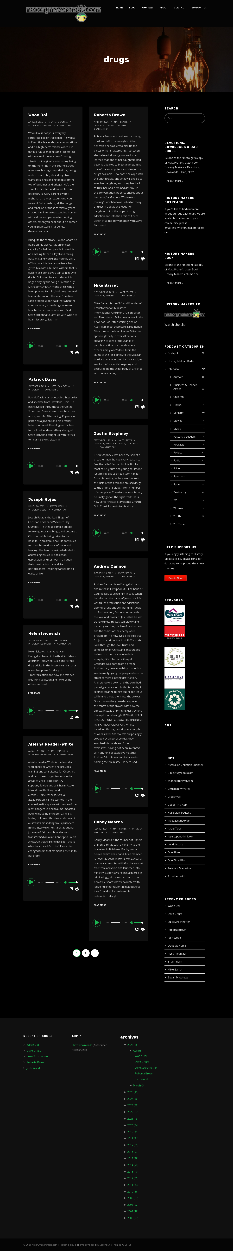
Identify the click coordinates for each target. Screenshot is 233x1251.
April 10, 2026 (101, 122)
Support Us (199, 7)
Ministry (178, 413)
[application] (53, 346)
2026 (132, 1045)
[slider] (73, 348)
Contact (180, 7)
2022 (132, 1112)
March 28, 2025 (36, 506)
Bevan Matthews (178, 977)
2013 (132, 1171)
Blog (132, 7)
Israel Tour (174, 828)
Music (177, 428)
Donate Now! (176, 578)
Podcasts (178, 444)
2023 (132, 1105)
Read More (34, 328)
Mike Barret (106, 285)
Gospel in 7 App (177, 804)
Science (177, 468)
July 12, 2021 (100, 828)
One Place (174, 852)
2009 (132, 1198)
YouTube (179, 524)
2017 (132, 1145)
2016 (132, 1152)
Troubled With (176, 876)
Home (119, 7)
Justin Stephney (111, 433)
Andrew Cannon (110, 566)
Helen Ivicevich (44, 633)
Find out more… (173, 181)
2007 (132, 1211)
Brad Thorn (175, 961)
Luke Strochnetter (179, 922)
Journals (147, 7)
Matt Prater (121, 122)
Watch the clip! (175, 324)
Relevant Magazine (179, 868)
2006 (132, 1218)
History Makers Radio (181, 361)
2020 (132, 1125)
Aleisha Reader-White (50, 744)
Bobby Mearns (108, 822)
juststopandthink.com (181, 836)
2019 (132, 1132)
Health (177, 405)
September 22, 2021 (38, 640)
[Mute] (66, 346)
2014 (132, 1165)
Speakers (179, 476)
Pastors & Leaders (184, 436)
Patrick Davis (42, 379)
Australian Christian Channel (185, 765)
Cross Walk (174, 796)
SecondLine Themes (110, 1244)
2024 (132, 1099)
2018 (132, 1138)
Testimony (179, 492)
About (164, 7)
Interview (173, 369)
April (137, 1050)
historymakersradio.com (44, 1244)
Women (178, 508)
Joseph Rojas (42, 499)
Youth (177, 516)
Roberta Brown (110, 115)
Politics (177, 452)
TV (175, 500)
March (139, 1085)
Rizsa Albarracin (177, 953)
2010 (132, 1191)
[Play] (31, 346)
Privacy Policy (67, 1244)
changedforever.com (180, 781)
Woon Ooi (37, 115)
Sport (176, 484)
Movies (177, 420)
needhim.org (175, 844)
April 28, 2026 (35, 122)
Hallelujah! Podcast (179, 812)
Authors (178, 377)
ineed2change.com (179, 820)
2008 (132, 1204)
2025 (132, 1092)
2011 (132, 1185)
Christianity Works (179, 789)
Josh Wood (174, 937)
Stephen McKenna (58, 122)
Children (178, 397)
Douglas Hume (177, 945)
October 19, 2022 (103, 573)
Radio (176, 460)
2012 (132, 1178)
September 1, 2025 (103, 440)
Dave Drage (175, 914)
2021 (132, 1118)
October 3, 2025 (37, 386)
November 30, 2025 (104, 292)
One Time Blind (177, 860)
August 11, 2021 (37, 751)
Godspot (173, 353)
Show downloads (82, 1045)
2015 (132, 1158)
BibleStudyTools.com (180, 773)
